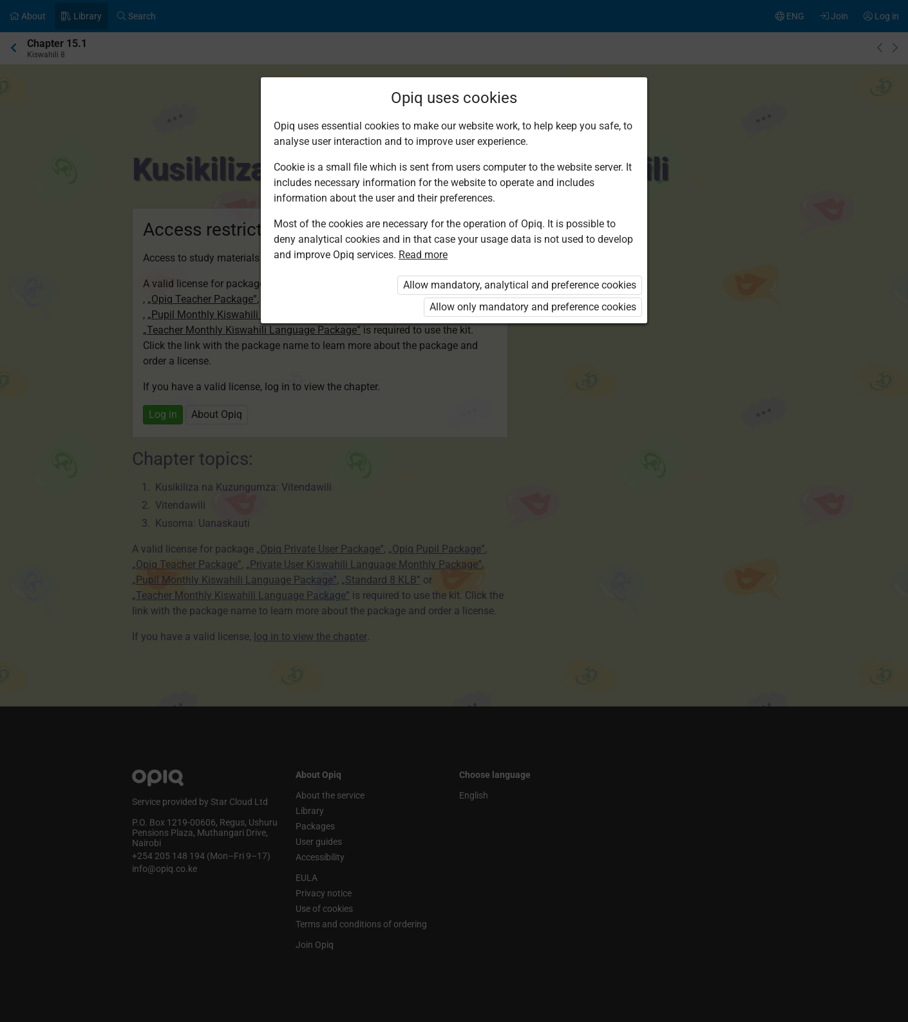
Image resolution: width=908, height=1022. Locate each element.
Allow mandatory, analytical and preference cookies (519, 285)
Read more (423, 255)
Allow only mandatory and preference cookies (533, 307)
